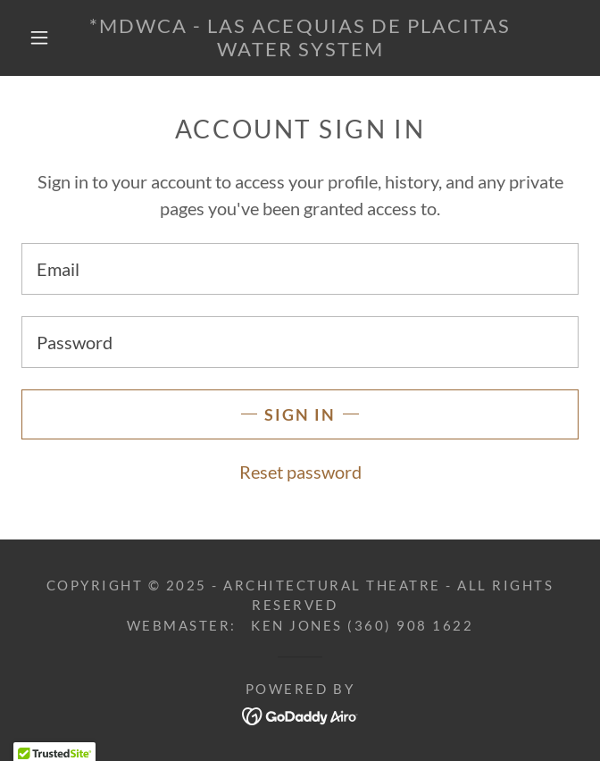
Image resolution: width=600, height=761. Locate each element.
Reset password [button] (300, 471)
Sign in (300, 414)
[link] (299, 38)
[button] (49, 37)
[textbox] (300, 269)
